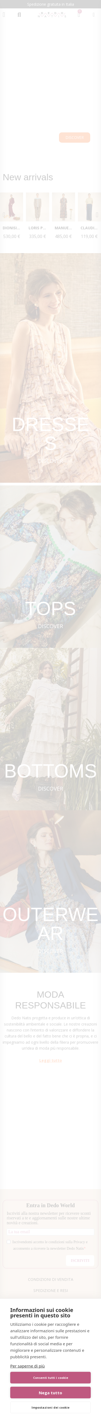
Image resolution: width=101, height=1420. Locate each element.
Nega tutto (50, 1392)
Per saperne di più (27, 1366)
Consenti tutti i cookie (50, 1378)
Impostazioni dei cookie (50, 1407)
